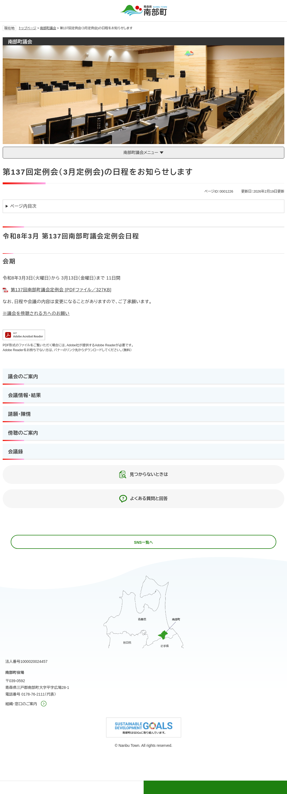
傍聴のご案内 (23, 433)
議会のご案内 (23, 376)
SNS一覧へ (143, 542)
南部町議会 (48, 28)
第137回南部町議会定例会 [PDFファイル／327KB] (61, 290)
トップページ (27, 28)
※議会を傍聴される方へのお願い (36, 313)
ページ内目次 (23, 206)
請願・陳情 (19, 414)
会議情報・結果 (24, 395)
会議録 (15, 451)
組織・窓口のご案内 (21, 704)
